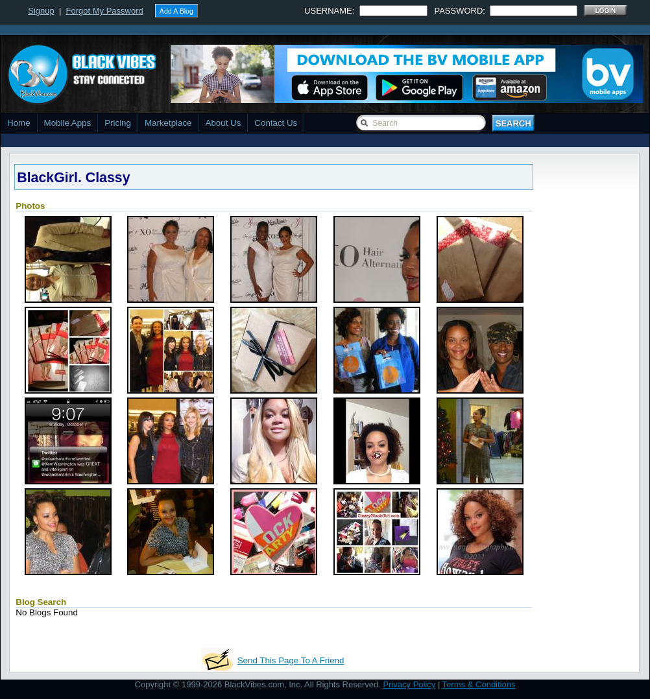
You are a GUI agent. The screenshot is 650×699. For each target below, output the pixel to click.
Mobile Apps (67, 123)
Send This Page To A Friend (290, 660)
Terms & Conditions (479, 684)
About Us (223, 123)
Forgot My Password (104, 11)
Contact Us (275, 123)
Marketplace (168, 123)
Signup (41, 11)
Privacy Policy (409, 684)
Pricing (117, 123)
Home (18, 123)
